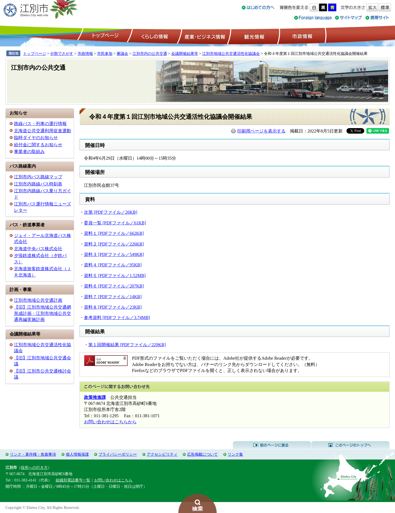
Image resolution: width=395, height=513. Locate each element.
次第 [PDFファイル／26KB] (110, 212)
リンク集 (235, 454)
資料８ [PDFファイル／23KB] (113, 307)
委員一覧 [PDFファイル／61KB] (115, 223)
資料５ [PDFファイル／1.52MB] (115, 275)
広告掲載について (202, 454)
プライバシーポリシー (117, 454)
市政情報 (301, 36)
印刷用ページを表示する (261, 131)
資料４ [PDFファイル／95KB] (113, 265)
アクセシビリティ (162, 454)
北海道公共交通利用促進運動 (42, 130)
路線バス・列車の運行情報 (40, 123)
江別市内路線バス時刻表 (38, 184)
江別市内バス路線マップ (38, 176)
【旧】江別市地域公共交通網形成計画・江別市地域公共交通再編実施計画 (42, 313)
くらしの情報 (154, 36)
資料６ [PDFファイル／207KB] (114, 286)
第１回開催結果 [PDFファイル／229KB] (127, 344)
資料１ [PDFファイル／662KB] (114, 233)
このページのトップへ (350, 445)
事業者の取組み (29, 151)
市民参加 (104, 53)
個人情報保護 (77, 454)
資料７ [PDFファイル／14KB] (113, 296)
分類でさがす (61, 53)
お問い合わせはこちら (113, 480)
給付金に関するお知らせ (38, 144)
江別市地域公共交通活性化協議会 (231, 53)
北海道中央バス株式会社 (38, 248)
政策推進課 (95, 397)
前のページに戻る (272, 445)
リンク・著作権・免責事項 (33, 454)
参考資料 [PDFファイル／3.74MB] (117, 317)
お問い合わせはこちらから (110, 421)
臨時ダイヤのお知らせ (36, 137)
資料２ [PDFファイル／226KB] (114, 244)
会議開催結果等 (184, 53)
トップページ (104, 36)
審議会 (122, 53)
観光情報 (253, 36)
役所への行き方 (34, 467)
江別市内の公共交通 (149, 53)
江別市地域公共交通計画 (38, 300)
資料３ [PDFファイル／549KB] (114, 254)
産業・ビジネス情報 (203, 36)
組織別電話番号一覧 (73, 480)
